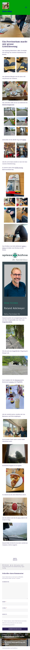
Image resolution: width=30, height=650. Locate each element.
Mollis (24, 139)
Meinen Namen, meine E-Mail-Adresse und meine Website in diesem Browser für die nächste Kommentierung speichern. (14, 622)
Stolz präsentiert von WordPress (9, 648)
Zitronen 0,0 (18, 380)
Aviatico (11, 382)
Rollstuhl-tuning (17, 566)
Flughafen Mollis (7, 322)
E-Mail (4, 608)
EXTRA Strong (19, 167)
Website (4, 614)
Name (4, 601)
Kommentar (5, 581)
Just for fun (10, 566)
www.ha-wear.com (15, 559)
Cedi (12, 565)
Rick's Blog (7, 11)
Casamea (18, 565)
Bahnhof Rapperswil (8, 104)
